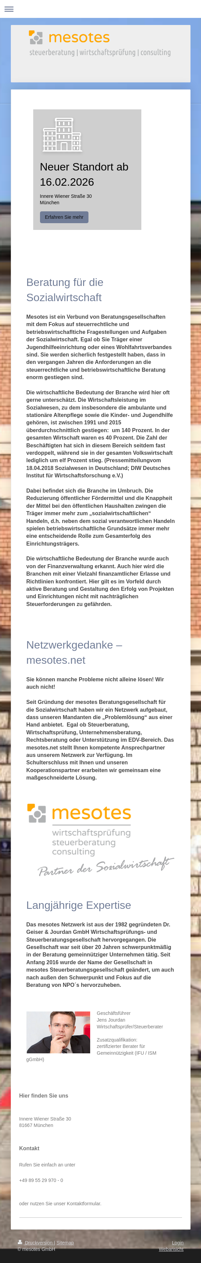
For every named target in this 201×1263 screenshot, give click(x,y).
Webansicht (171, 1249)
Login (177, 1242)
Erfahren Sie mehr (64, 217)
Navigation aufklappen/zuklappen (100, 9)
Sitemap (65, 1242)
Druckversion (36, 1242)
